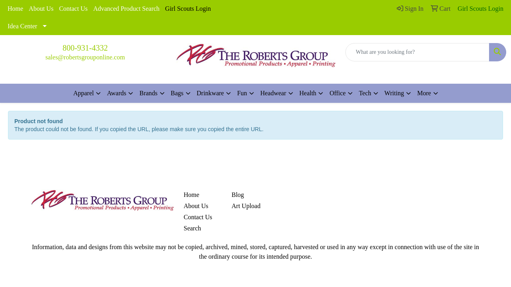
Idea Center (22, 26)
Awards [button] (116, 93)
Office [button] (337, 93)
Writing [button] (394, 93)
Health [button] (308, 93)
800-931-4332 (85, 47)
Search (192, 228)
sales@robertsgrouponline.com (85, 57)
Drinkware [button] (210, 93)
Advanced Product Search (126, 8)
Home (15, 8)
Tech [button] (365, 93)
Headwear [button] (273, 93)
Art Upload (246, 205)
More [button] (424, 93)
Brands (148, 93)
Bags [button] (177, 93)
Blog (238, 194)
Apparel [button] (83, 93)
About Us (41, 8)
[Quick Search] (417, 52)
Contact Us (73, 8)
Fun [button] (242, 93)
